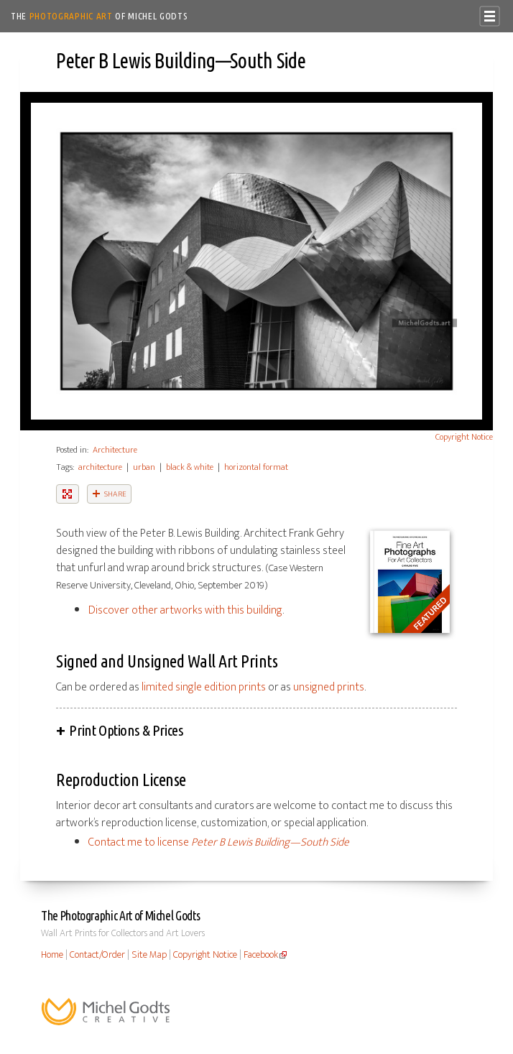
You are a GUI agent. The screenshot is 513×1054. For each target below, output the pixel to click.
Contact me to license (218, 842)
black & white (189, 467)
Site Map (149, 955)
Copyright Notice (464, 437)
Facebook (261, 955)
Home (52, 955)
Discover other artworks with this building (185, 610)
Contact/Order (97, 955)
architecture (100, 467)
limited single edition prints (204, 687)
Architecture (115, 450)
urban (144, 467)
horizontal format (256, 467)
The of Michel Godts (99, 16)
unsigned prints (328, 687)
